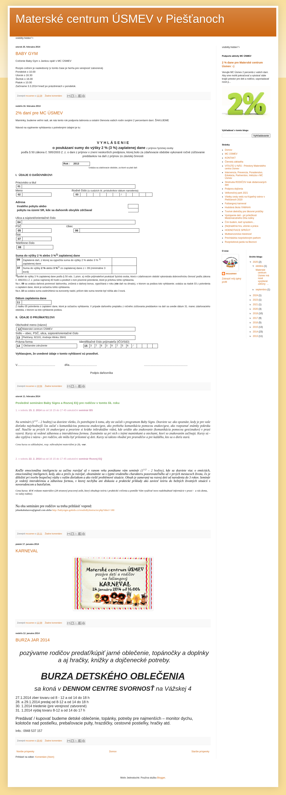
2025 (256, 262)
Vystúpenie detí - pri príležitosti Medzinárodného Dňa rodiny (241, 216)
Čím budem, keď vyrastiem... (240, 222)
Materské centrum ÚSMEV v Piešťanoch (120, 18)
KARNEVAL (27, 550)
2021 (256, 304)
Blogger (161, 777)
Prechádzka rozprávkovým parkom (243, 238)
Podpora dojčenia (234, 188)
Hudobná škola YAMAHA (238, 207)
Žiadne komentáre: (54, 96)
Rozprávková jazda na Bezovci (241, 242)
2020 (256, 309)
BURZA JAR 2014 (33, 640)
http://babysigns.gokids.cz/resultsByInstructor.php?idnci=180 (83, 510)
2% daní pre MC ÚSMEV (39, 112)
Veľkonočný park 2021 (236, 192)
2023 (256, 299)
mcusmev (231, 273)
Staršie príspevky (200, 751)
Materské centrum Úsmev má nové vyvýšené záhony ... (262, 277)
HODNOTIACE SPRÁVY (237, 230)
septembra (261, 289)
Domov (112, 751)
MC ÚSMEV (231, 153)
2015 (256, 327)
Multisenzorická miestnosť (238, 234)
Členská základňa (234, 161)
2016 (256, 322)
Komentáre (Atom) (44, 757)
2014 (256, 331)
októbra (260, 266)
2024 (256, 295)
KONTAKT (230, 158)
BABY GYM (27, 53)
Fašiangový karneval (235, 203)
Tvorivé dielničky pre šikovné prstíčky (244, 211)
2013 (256, 336)
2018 (256, 313)
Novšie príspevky (25, 751)
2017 (256, 318)
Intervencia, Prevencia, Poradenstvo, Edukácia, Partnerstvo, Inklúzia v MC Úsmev (244, 175)
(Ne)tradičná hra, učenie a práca (241, 226)
